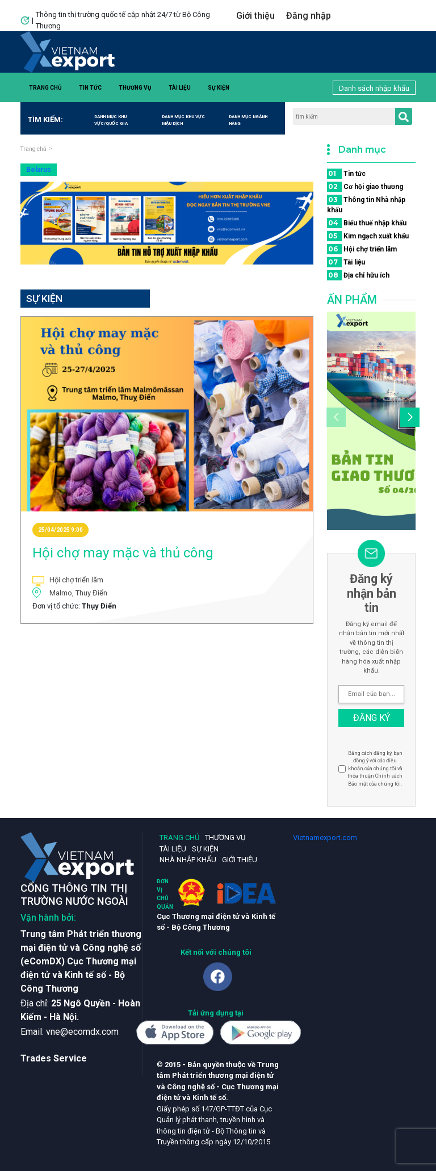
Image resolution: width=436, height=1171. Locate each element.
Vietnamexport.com (325, 837)
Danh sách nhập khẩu (374, 88)
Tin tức (90, 88)
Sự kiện (218, 88)
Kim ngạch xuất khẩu (368, 236)
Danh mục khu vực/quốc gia (111, 120)
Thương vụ (135, 88)
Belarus (38, 170)
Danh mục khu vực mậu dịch (183, 120)
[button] (408, 419)
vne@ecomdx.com (82, 1031)
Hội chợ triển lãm (362, 249)
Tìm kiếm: (41, 119)
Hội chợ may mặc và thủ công (122, 553)
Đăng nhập (308, 15)
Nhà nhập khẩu (188, 859)
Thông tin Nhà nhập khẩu (366, 204)
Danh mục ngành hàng (248, 120)
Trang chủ (45, 88)
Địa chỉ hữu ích (358, 275)
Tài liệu (180, 88)
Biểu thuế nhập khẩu (366, 223)
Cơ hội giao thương (365, 187)
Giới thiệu (255, 15)
